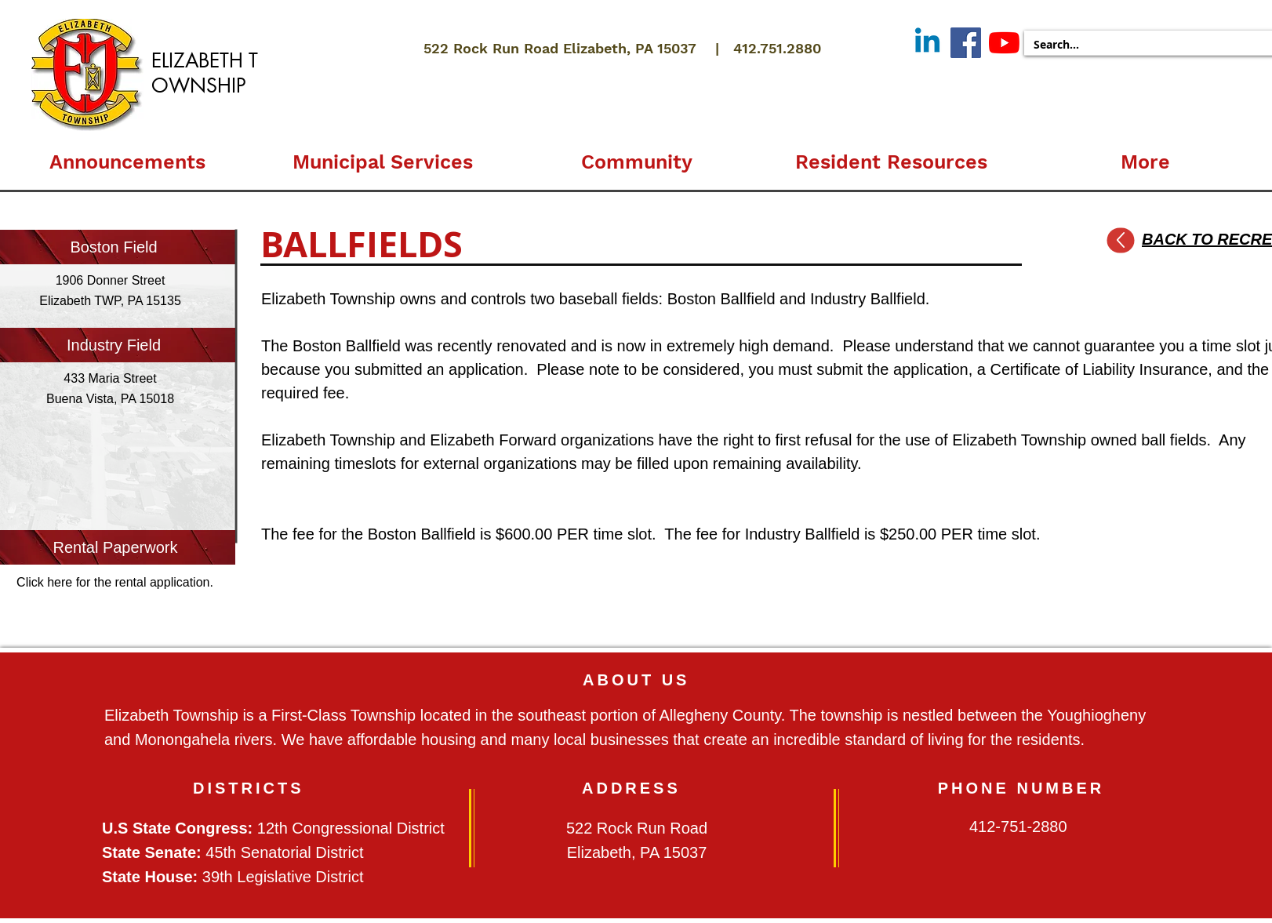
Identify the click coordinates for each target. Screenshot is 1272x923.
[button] (382, 155)
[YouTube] (1004, 42)
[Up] (1121, 240)
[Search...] (1141, 45)
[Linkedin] (927, 42)
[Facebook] (965, 42)
